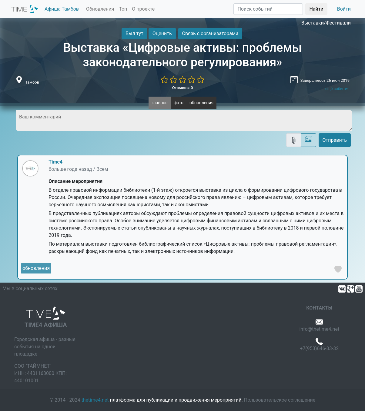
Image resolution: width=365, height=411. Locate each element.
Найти (316, 9)
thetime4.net (95, 400)
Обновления (100, 9)
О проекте (143, 9)
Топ (123, 9)
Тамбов (32, 82)
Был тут (134, 33)
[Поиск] (268, 9)
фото (178, 102)
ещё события (337, 88)
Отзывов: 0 (182, 87)
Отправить (335, 140)
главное (160, 102)
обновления (201, 102)
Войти (344, 9)
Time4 (55, 162)
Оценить (162, 33)
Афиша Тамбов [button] (62, 9)
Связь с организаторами (210, 33)
